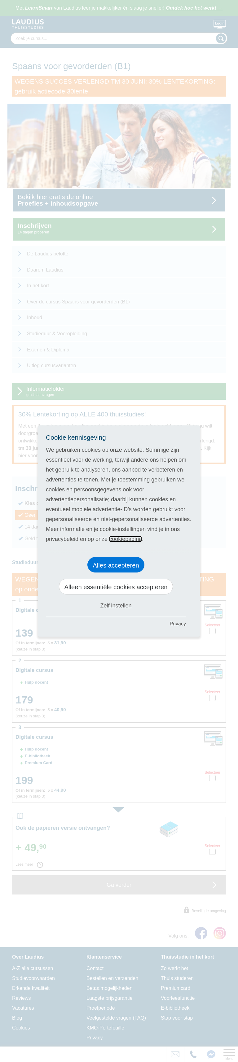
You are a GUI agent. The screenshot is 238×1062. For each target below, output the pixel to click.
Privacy (178, 623)
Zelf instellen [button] (115, 606)
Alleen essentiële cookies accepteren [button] (115, 587)
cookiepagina (125, 539)
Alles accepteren (116, 565)
